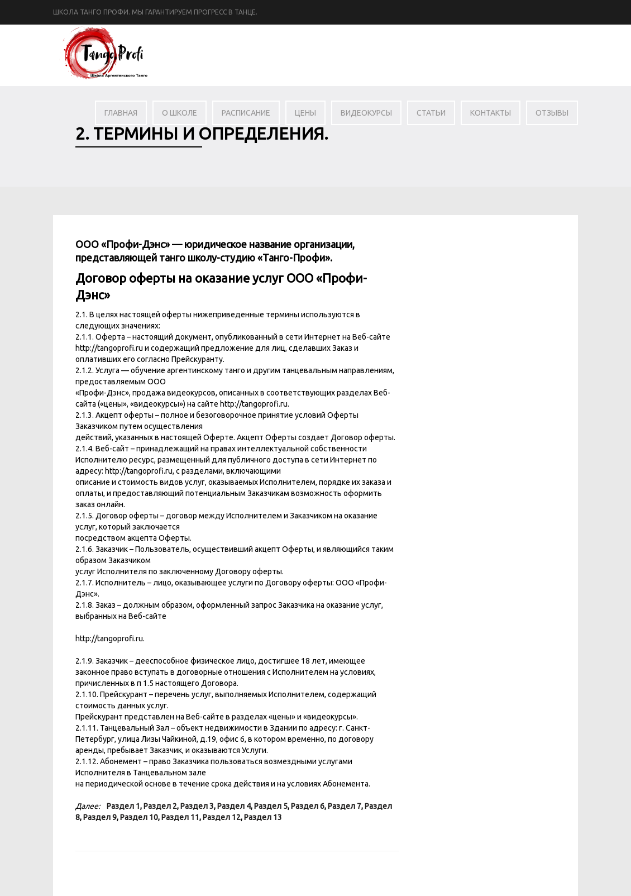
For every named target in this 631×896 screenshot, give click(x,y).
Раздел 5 (271, 806)
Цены (305, 112)
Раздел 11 (180, 817)
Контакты (490, 112)
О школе (179, 112)
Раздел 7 (344, 806)
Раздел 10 (139, 817)
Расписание (246, 112)
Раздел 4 (234, 806)
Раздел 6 (307, 806)
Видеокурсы (366, 112)
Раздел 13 (263, 817)
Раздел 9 (100, 817)
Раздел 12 (222, 817)
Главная (120, 112)
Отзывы (552, 112)
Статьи (431, 112)
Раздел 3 (197, 806)
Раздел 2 (160, 806)
